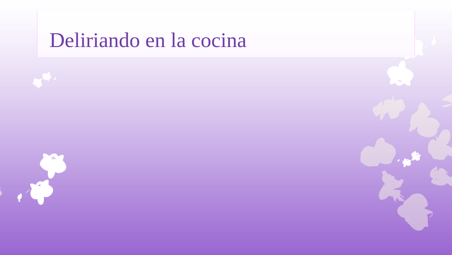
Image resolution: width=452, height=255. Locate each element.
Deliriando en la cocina (147, 40)
